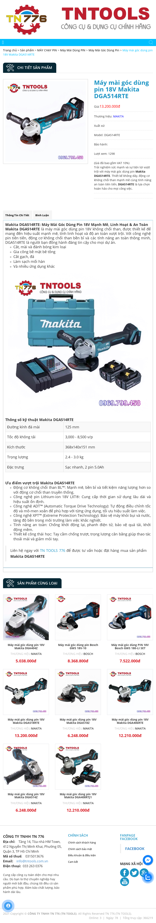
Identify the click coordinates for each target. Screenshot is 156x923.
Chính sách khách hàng (82, 842)
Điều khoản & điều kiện (82, 855)
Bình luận (42, 215)
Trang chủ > (11, 50)
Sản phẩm (27, 50)
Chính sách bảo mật (80, 849)
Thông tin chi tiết (17, 215)
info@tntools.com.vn (32, 861)
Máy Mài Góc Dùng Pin (104, 50)
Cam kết (73, 862)
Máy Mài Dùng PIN (72, 50)
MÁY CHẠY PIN (47, 50)
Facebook (134, 848)
